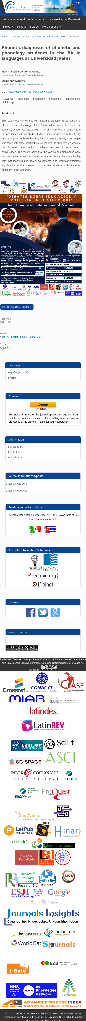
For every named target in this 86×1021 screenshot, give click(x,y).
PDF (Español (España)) (18, 307)
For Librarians (16, 457)
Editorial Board (37, 19)
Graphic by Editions (16, 483)
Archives (16, 36)
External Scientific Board (65, 19)
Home (5, 36)
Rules (7, 26)
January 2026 (50, 515)
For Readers (15, 446)
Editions (21, 26)
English (12, 377)
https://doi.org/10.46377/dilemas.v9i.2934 (31, 91)
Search (34, 26)
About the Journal (14, 19)
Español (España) (18, 372)
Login (78, 2)
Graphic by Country (16, 490)
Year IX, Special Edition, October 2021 (45, 36)
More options (50, 26)
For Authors (15, 452)
